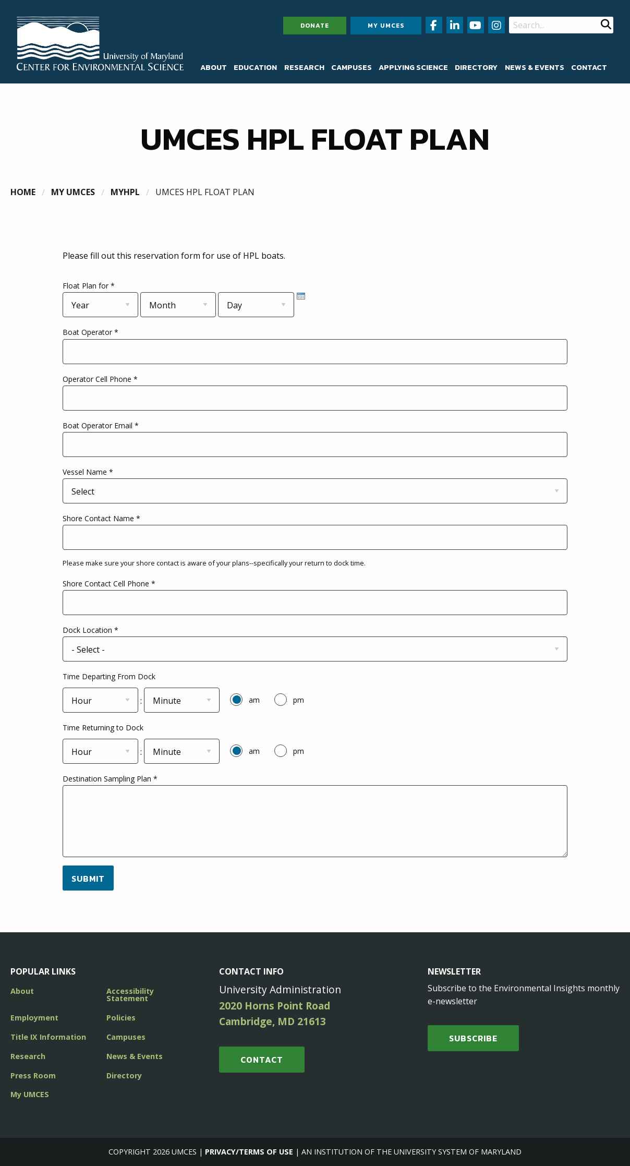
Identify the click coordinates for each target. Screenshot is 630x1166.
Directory (476, 67)
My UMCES (386, 25)
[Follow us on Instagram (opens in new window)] (496, 25)
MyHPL (125, 192)
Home (22, 192)
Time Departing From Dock (109, 676)
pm (298, 700)
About (213, 67)
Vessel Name (88, 472)
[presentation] (301, 296)
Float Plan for (89, 286)
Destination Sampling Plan (110, 779)
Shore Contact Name (101, 518)
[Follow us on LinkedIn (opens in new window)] (454, 25)
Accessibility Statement (130, 994)
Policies (121, 1018)
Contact (589, 67)
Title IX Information (48, 1037)
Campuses (351, 67)
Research (304, 67)
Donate (314, 25)
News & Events (534, 67)
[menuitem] (213, 67)
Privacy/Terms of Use (249, 1152)
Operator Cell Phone (100, 379)
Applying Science (413, 67)
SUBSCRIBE (473, 1038)
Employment (34, 1018)
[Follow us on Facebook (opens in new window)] (434, 25)
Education (255, 67)
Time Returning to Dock (103, 727)
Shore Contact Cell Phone (109, 583)
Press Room (33, 1075)
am (254, 700)
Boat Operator (90, 332)
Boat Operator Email (101, 425)
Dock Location (90, 630)
